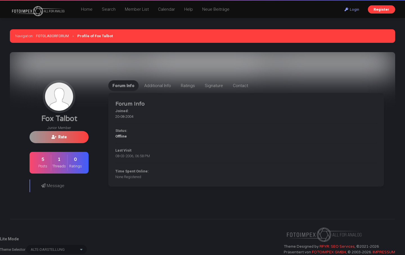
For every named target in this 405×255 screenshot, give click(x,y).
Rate (59, 137)
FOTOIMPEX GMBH (329, 252)
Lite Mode (9, 239)
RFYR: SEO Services (337, 246)
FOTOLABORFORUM (52, 36)
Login (352, 9)
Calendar (166, 9)
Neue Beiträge (216, 9)
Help (188, 9)
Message (52, 185)
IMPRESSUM (384, 252)
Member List (137, 9)
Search (109, 9)
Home (87, 9)
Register (381, 9)
